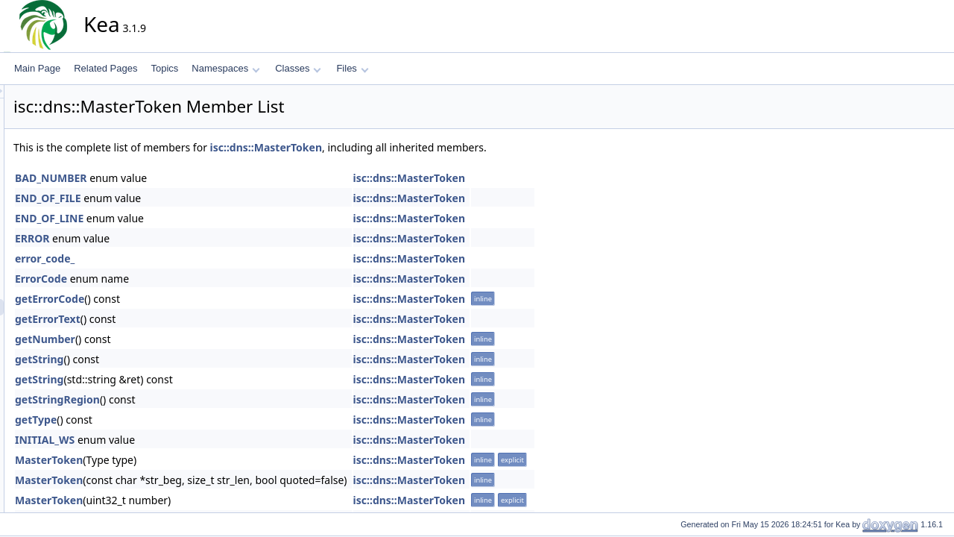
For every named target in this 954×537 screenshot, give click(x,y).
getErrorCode (183, 299)
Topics (164, 68)
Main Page (37, 68)
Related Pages (105, 68)
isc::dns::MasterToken (400, 147)
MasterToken (183, 460)
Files (352, 68)
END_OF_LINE (183, 218)
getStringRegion (191, 399)
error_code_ (179, 258)
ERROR (166, 238)
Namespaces (225, 68)
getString (173, 359)
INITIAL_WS (179, 440)
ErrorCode (175, 278)
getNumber (179, 339)
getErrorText (182, 319)
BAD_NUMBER (185, 178)
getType (170, 419)
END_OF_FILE (182, 198)
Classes (298, 68)
